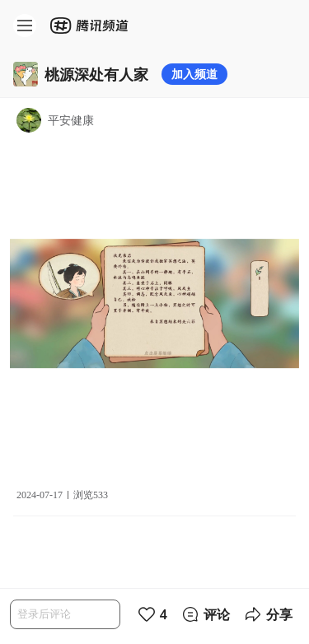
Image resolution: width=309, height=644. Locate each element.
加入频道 (194, 74)
